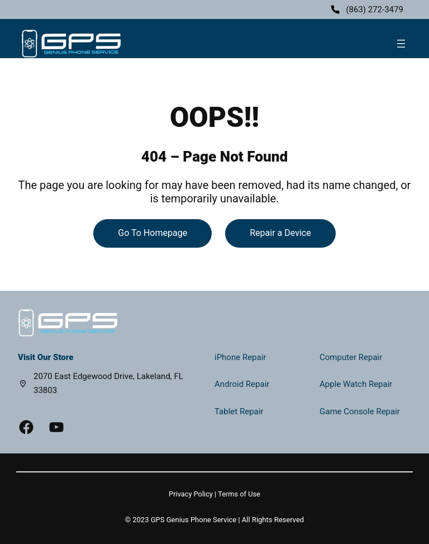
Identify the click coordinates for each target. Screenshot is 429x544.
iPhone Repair (240, 357)
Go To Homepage (152, 233)
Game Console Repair (360, 411)
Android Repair (241, 384)
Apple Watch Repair (356, 384)
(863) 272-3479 (374, 9)
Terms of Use (239, 494)
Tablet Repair (238, 411)
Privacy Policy (191, 494)
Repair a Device (280, 233)
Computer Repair (351, 357)
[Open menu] (401, 43)
